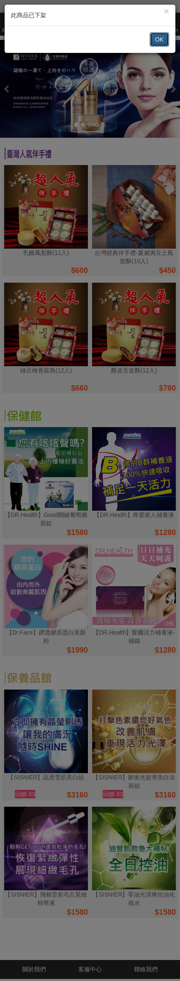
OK (159, 39)
